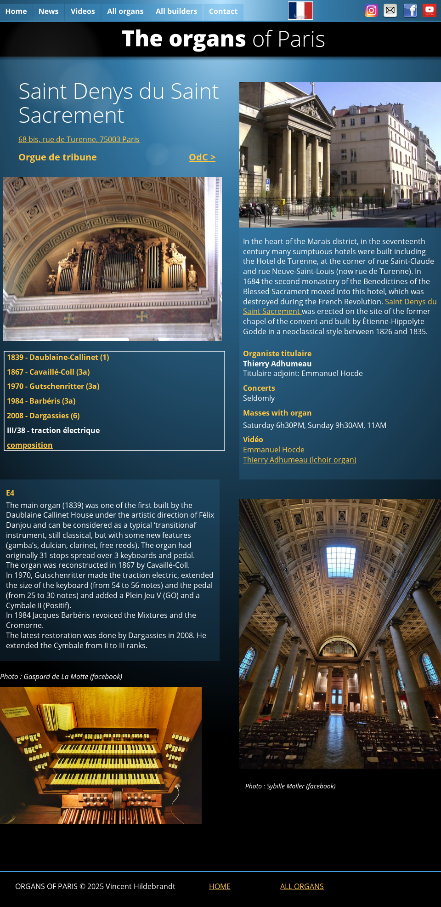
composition (30, 445)
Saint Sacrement (272, 311)
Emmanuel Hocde (274, 450)
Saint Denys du (412, 302)
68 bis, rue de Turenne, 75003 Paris (79, 139)
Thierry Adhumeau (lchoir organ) (299, 460)
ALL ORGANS (302, 886)
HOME (220, 886)
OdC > (202, 157)
